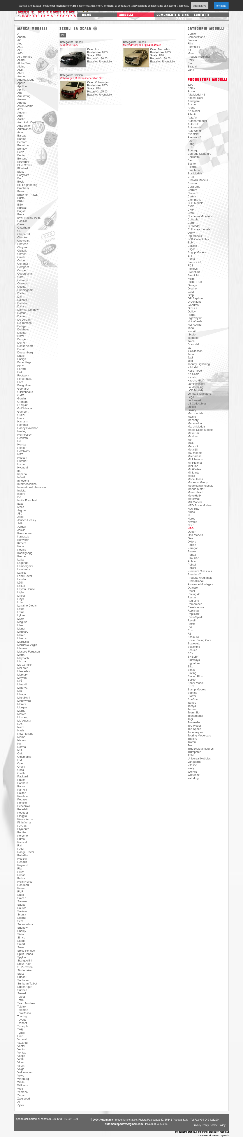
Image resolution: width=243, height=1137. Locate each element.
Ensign (21, 359)
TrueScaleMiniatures (201, 748)
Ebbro (191, 242)
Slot (190, 63)
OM (19, 760)
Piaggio (22, 816)
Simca (21, 937)
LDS (20, 582)
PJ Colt (21, 825)
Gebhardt (23, 388)
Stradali (192, 66)
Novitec (192, 521)
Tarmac (192, 709)
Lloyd (20, 599)
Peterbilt (22, 809)
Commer (22, 263)
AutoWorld (194, 130)
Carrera (192, 190)
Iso (19, 497)
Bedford (22, 142)
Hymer (21, 464)
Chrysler (22, 247)
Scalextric (194, 646)
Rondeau (23, 885)
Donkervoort (25, 346)
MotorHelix (194, 495)
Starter (192, 696)
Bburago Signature (199, 153)
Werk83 (192, 771)
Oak (20, 753)
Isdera (21, 493)
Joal (190, 360)
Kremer (22, 556)
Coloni (21, 260)
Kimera (21, 543)
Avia (20, 132)
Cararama (194, 186)
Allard (21, 60)
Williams (22, 1085)
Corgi (191, 222)
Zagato (21, 1095)
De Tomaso (24, 323)
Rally (191, 60)
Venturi (21, 1049)
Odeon (192, 531)
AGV (20, 53)
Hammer (22, 424)
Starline (192, 692)
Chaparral (23, 234)
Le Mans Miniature (199, 393)
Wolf (20, 1088)
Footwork (23, 375)
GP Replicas (195, 298)
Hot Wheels (195, 321)
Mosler (21, 714)
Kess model (195, 370)
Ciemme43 (194, 199)
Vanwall (22, 1039)
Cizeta (21, 257)
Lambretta (23, 569)
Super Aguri (24, 986)
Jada (191, 354)
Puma (21, 839)
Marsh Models (197, 426)
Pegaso (22, 799)
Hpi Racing (195, 324)
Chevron (22, 244)
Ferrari (21, 369)
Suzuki (21, 993)
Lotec (20, 608)
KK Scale (193, 374)
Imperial (22, 474)
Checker (22, 237)
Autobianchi (24, 129)
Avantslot (193, 134)
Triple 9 (192, 738)
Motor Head (195, 492)
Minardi (22, 684)
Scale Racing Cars (199, 640)
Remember (195, 604)
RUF (20, 891)
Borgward (23, 175)
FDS (190, 265)
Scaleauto (194, 643)
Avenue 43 (194, 137)
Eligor (191, 249)
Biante (192, 163)
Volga (21, 1069)
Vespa (21, 1055)
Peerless (22, 796)
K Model (193, 367)
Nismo (21, 737)
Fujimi (191, 278)
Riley (20, 871)
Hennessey (24, 434)
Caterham (23, 227)
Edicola (192, 245)
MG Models (195, 452)
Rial (19, 868)
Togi (190, 719)
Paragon (193, 548)
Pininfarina (24, 822)
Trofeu (192, 742)
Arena (191, 107)
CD (19, 230)
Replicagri (194, 610)
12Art (191, 84)
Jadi (190, 357)
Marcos (22, 638)
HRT (20, 454)
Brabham (23, 188)
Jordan (21, 526)
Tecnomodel (195, 715)
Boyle (21, 181)
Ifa (18, 470)
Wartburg (23, 1078)
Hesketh (22, 438)
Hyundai (22, 467)
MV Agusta (24, 720)
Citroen (21, 253)
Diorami (192, 40)
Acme (191, 91)
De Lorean (24, 319)
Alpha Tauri (24, 63)
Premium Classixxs (200, 571)
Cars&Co (193, 193)
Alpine (21, 66)
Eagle (21, 355)
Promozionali (196, 581)
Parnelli (22, 789)
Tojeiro (21, 1006)
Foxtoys (193, 268)
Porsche (22, 835)
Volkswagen (24, 1072)
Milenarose (195, 456)
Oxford (192, 541)
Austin (21, 119)
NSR (191, 525)
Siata (20, 934)
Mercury (22, 674)
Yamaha (22, 1092)
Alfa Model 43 (196, 94)
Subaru (21, 977)
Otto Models (195, 535)
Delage (21, 326)
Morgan (22, 707)
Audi (20, 115)
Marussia (23, 641)
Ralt (19, 845)
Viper (20, 1062)
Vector (21, 1046)
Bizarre (192, 167)
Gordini (21, 398)
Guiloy (192, 311)
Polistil (192, 564)
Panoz (21, 786)
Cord (20, 276)
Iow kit (192, 331)
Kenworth (23, 539)
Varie (191, 69)
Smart (21, 944)
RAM (20, 848)
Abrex (191, 88)
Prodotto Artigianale (200, 577)
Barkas (21, 138)
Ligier (20, 592)
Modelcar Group (198, 482)
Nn (19, 743)
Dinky (191, 232)
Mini (20, 691)
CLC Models (195, 203)
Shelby (21, 931)
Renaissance (196, 607)
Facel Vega (24, 362)
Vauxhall (22, 1042)
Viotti (20, 1059)
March (21, 635)
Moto (191, 53)
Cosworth (23, 283)
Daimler (22, 303)
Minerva (22, 687)
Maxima (193, 436)
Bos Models (195, 173)
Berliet (21, 155)
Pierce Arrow (25, 819)
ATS (20, 109)
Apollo (21, 83)
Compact (23, 267)
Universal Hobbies (199, 758)
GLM (191, 291)
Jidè (20, 523)
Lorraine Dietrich (27, 605)
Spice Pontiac (26, 950)
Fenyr (21, 365)
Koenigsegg (24, 553)
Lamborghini (25, 566)
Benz (20, 152)
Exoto (191, 259)
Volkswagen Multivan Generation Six (81, 78)
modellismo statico (49, 16)
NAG (20, 723)
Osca (20, 770)
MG (19, 681)
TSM (191, 755)
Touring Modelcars (199, 735)
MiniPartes (194, 469)
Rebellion (23, 855)
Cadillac (22, 221)
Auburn (21, 112)
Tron (190, 745)
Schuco (192, 650)
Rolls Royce (24, 881)
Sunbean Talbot (27, 983)
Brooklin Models (198, 180)
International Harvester (31, 487)
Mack (20, 618)
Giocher (193, 288)
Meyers (22, 677)
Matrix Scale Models (200, 429)
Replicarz (193, 614)
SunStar (193, 699)
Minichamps (195, 459)
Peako (192, 551)
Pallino (192, 544)
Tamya (192, 706)
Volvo (20, 1075)
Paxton (21, 793)
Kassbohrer (24, 533)
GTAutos (193, 305)
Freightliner (24, 385)
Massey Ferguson (28, 651)
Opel (20, 763)
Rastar (192, 597)
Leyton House (26, 589)
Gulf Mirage (24, 408)
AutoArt (192, 117)
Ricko (191, 623)
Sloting (192, 673)
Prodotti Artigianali (199, 56)
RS (190, 633)
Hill (19, 441)
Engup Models (197, 252)
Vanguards (194, 761)
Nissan (21, 740)
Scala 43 (193, 637)
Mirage (21, 694)
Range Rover (25, 852)
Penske (22, 802)
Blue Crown (24, 165)
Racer (191, 590)
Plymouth (23, 829)
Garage (192, 285)
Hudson (22, 457)
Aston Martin (25, 106)
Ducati (21, 349)
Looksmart (194, 400)
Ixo (189, 347)
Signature (194, 663)
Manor (21, 628)
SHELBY (193, 656)
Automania (194, 127)
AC (19, 40)
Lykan (21, 615)
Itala (20, 503)
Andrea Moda (25, 79)
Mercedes (23, 671)
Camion (192, 33)
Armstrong (23, 96)
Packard (22, 776)
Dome (21, 342)
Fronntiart (194, 272)
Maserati (22, 648)
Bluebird (22, 168)
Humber (22, 461)
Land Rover (24, 576)
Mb (190, 439)
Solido (191, 679)
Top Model (194, 725)
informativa (199, 5)
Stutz (20, 973)
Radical (22, 842)
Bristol (21, 198)
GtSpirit (192, 308)
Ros (190, 630)
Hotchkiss (23, 451)
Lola (20, 602)
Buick (20, 214)
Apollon (22, 86)
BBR (191, 147)
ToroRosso (24, 1013)
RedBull (22, 858)
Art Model (194, 111)
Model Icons (195, 479)
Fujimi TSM (195, 282)
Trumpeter (194, 752)
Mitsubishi (23, 697)
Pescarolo (23, 806)
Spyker (21, 957)
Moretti (21, 704)
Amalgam (194, 101)
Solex (21, 947)
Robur (21, 878)
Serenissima (25, 924)
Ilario (191, 328)
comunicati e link (173, 15)
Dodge (21, 339)
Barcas (21, 135)
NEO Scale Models (200, 505)
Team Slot (194, 712)
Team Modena (26, 1003)
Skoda (21, 940)
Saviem (22, 911)
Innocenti (23, 480)
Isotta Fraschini (27, 500)
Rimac (21, 875)
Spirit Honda (25, 954)
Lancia (21, 572)
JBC (20, 513)
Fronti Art (193, 275)
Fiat (19, 372)
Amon (21, 76)
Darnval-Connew (28, 309)
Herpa (191, 314)
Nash (20, 730)
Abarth (21, 37)
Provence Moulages (200, 584)
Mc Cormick (24, 664)
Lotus (20, 612)
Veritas (21, 1052)
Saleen (21, 898)
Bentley (22, 148)
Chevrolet (23, 240)
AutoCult (193, 124)
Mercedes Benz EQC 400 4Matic (142, 45)
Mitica (191, 475)
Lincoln (21, 595)
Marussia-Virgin (27, 645)
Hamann (22, 421)
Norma (21, 747)
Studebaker (24, 970)
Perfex (192, 554)
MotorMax (194, 498)
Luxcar (192, 406)
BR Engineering (27, 184)
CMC (191, 206)
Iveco (20, 507)
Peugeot (22, 812)
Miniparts (193, 472)
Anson (192, 104)
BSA (20, 204)
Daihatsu (22, 300)
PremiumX (194, 574)
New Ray (193, 508)
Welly (191, 768)
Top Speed (194, 729)
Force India (24, 378)
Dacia (21, 293)
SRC (191, 686)
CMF (191, 209)
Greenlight (194, 301)
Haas (20, 418)
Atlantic (192, 114)
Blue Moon (194, 170)
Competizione (196, 37)
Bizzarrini (23, 161)
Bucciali (22, 207)
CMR (191, 213)
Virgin (21, 1065)
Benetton (23, 145)
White (21, 1082)
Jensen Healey (26, 520)
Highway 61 (195, 318)
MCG (191, 443)
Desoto (21, 332)
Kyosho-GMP (196, 380)
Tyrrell (21, 1032)
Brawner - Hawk (27, 194)
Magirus (22, 622)
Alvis (20, 69)
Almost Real (195, 97)
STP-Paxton (25, 967)
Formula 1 (194, 46)
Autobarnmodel (197, 120)
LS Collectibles (197, 403)
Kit (189, 50)
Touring (22, 1016)
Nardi (20, 727)
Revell (191, 620)
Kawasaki (23, 536)
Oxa (190, 538)
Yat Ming (193, 778)
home (86, 15)
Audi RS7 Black (69, 45)
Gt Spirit (22, 405)
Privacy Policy (200, 1125)
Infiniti (21, 477)
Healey (21, 431)
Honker (21, 447)
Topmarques (195, 732)
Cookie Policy (217, 1125)
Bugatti (21, 211)
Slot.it (191, 669)
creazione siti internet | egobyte (214, 1135)
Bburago (193, 150)
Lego (191, 397)
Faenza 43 (194, 262)
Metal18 (193, 449)
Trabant (22, 1023)
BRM (20, 201)
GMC (20, 395)
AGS (20, 46)
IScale (191, 334)
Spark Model (196, 683)
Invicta (21, 490)
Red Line (193, 600)
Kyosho (192, 377)
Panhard (22, 783)
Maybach (23, 658)
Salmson (22, 901)
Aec (19, 43)
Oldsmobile (24, 756)
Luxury (192, 410)
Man (20, 625)
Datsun (21, 313)
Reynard (22, 865)
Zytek (20, 1105)
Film (190, 43)
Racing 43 (194, 594)
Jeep (20, 516)
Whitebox (193, 775)
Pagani (21, 779)
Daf (19, 296)
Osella (21, 773)
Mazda (21, 661)
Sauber (21, 904)
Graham (22, 401)
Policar (192, 561)
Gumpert (22, 411)
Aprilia (21, 89)
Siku (190, 666)
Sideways (194, 660)
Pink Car (193, 558)
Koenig (21, 549)
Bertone (22, 158)
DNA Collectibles (198, 239)
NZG (191, 528)
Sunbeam (23, 980)
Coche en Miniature (200, 216)
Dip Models (195, 236)
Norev (191, 518)
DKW (20, 336)
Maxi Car (193, 433)
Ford (20, 382)
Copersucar (24, 273)
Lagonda (22, 562)
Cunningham (25, 290)
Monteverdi (24, 700)
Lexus (21, 585)
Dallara (21, 306)
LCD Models (195, 390)
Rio (190, 627)
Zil (18, 1101)
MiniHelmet (195, 462)
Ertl (190, 255)
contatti (201, 15)
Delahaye (23, 329)
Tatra (20, 1000)
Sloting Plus (195, 676)
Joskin (21, 530)
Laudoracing (195, 387)
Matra (21, 654)
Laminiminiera (196, 383)
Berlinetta (194, 157)
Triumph (22, 1026)
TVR (20, 1029)
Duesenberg (25, 352)
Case (20, 224)
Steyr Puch (24, 963)
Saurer (21, 908)
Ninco (191, 512)
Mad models (195, 413)
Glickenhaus (25, 392)
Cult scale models (199, 229)
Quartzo (193, 587)
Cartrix (192, 196)
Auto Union (24, 125)
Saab (20, 894)
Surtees (22, 990)
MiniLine (193, 466)
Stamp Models (197, 689)
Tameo (192, 702)
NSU (20, 750)
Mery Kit (193, 446)
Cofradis (193, 219)
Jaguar (21, 510)
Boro (20, 178)
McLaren (22, 668)
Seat (20, 921)
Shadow (22, 927)
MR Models (195, 502)
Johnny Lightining (199, 364)
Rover (21, 888)
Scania (21, 914)
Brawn (21, 191)
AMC (20, 73)
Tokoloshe (194, 722)
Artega (21, 102)
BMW (20, 171)
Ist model (193, 337)
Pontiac (22, 832)
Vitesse (192, 765)
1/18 (63, 35)
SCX (191, 653)
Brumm (192, 183)
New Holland (25, 733)
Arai (19, 92)
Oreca (21, 766)
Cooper (22, 270)
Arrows (21, 99)
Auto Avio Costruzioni (30, 122)
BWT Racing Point (28, 217)
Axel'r (191, 140)
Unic (20, 1036)
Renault (22, 862)
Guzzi (21, 415)
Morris (21, 710)
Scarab (21, 917)
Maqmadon (195, 423)
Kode (20, 546)
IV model (193, 344)
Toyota (21, 1019)
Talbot (21, 996)
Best (190, 160)
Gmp (191, 295)
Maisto (192, 416)
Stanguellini (24, 960)
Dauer (21, 316)
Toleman (22, 1009)
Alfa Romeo (24, 56)
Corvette (22, 280)
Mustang (22, 717)
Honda (21, 444)
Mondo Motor (196, 489)
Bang (191, 143)
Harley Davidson (27, 428)
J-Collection (195, 351)
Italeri (191, 341)
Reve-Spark (195, 617)
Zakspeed (23, 1098)
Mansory (22, 631)
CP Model (194, 226)
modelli (126, 15)
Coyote (21, 286)
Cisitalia (22, 250)
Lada (20, 559)
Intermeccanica (27, 484)
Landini (21, 579)
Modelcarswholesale (200, 485)
